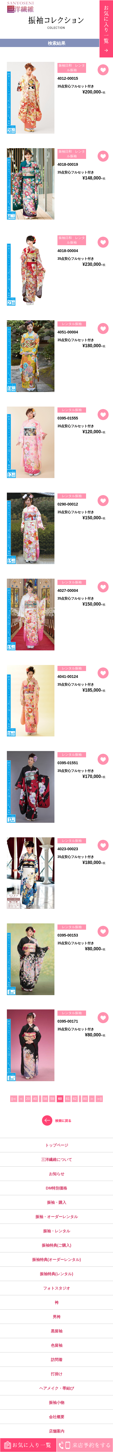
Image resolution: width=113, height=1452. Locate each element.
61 (68, 1099)
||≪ (13, 1099)
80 (85, 1099)
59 (52, 1099)
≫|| (99, 1099)
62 (74, 1099)
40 (35, 1099)
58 (45, 1099)
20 (28, 1099)
